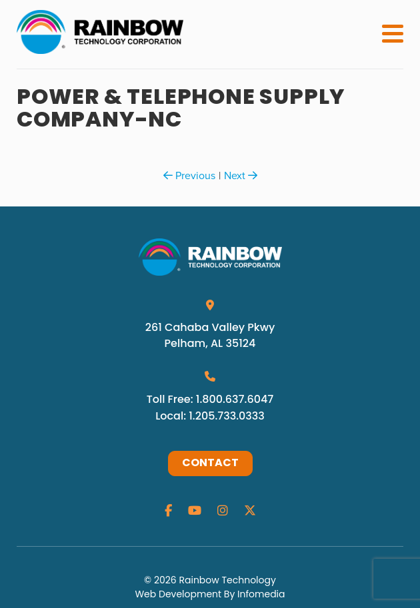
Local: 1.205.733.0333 (210, 416)
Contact (210, 463)
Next (240, 175)
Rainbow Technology (227, 580)
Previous (189, 175)
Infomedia (261, 594)
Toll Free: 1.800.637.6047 (210, 399)
